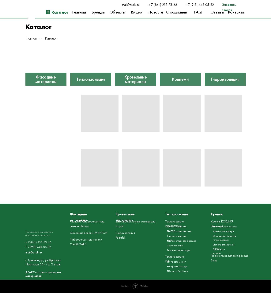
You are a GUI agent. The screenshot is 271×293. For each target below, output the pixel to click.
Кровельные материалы (135, 79)
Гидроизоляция (225, 79)
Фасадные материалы (45, 79)
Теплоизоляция (90, 79)
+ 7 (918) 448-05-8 (37, 247)
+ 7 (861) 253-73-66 (162, 5)
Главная (31, 38)
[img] (45, 65)
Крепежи (180, 79)
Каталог (51, 38)
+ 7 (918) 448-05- (197, 5)
